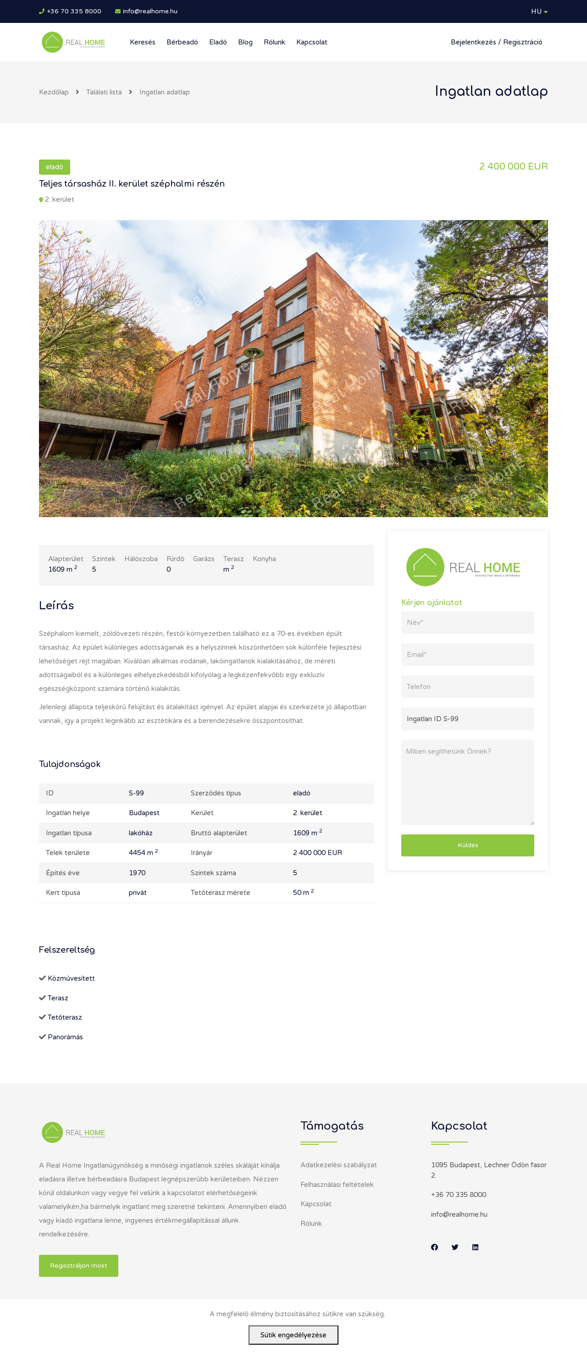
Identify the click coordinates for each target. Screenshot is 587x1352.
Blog (245, 42)
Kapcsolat (311, 42)
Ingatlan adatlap (164, 92)
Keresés (142, 42)
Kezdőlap (54, 92)
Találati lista (104, 92)
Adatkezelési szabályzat (338, 1165)
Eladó (218, 42)
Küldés (468, 845)
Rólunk (274, 42)
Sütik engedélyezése (293, 1335)
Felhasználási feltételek (337, 1185)
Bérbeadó (182, 42)
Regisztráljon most (78, 1265)
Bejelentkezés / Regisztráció (497, 42)
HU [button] (536, 11)
